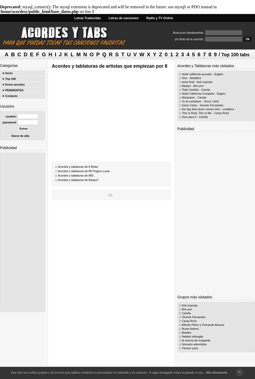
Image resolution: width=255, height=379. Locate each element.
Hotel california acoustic (197, 74)
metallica (228, 109)
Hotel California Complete (198, 93)
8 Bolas (93, 166)
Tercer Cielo (211, 101)
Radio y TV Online (159, 18)
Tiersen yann (190, 348)
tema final (188, 81)
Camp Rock (221, 113)
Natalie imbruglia (192, 336)
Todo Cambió (190, 89)
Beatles (186, 332)
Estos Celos (189, 105)
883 (91, 175)
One (184, 78)
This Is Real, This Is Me (197, 113)
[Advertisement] (22, 232)
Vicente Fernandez (211, 105)
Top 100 (10, 78)
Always (186, 85)
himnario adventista (194, 344)
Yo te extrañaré (191, 101)
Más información (216, 372)
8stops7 (94, 179)
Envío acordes (15, 84)
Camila (205, 89)
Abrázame (188, 97)
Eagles (218, 74)
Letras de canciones (124, 18)
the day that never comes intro (201, 109)
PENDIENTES (14, 90)
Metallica (195, 78)
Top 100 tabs (235, 54)
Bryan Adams (190, 328)
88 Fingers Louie (99, 171)
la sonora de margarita (196, 340)
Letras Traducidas (87, 18)
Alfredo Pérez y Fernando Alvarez (203, 324)
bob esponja (204, 81)
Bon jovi (198, 85)
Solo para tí (189, 116)
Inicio (9, 73)
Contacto (11, 95)
